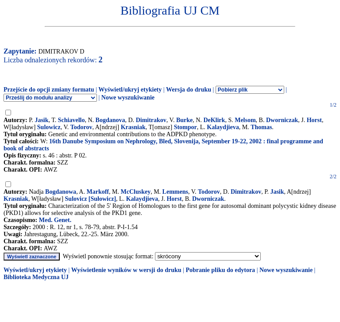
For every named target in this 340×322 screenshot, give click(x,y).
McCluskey (135, 191)
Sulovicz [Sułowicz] (90, 199)
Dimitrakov (151, 120)
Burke (184, 120)
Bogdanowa (60, 191)
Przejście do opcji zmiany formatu (49, 89)
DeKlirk (214, 120)
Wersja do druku (188, 89)
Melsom (245, 120)
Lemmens (175, 191)
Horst (314, 120)
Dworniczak (282, 120)
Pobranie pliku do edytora (220, 270)
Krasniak (133, 127)
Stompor (185, 127)
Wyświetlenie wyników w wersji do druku (126, 270)
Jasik (41, 120)
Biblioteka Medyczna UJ (36, 277)
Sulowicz (49, 127)
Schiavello (71, 120)
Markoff (97, 191)
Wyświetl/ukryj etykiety (130, 89)
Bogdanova (110, 120)
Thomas (261, 127)
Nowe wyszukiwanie (128, 97)
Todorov (81, 127)
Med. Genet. (55, 220)
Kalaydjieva (223, 127)
